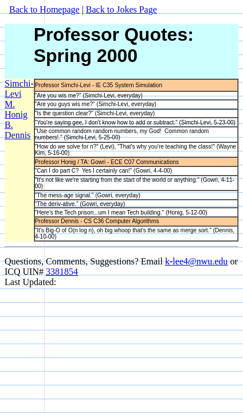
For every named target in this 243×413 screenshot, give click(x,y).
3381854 (62, 271)
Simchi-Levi (19, 89)
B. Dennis (17, 130)
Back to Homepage (44, 9)
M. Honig (16, 109)
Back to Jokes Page (121, 9)
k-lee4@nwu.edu (196, 261)
